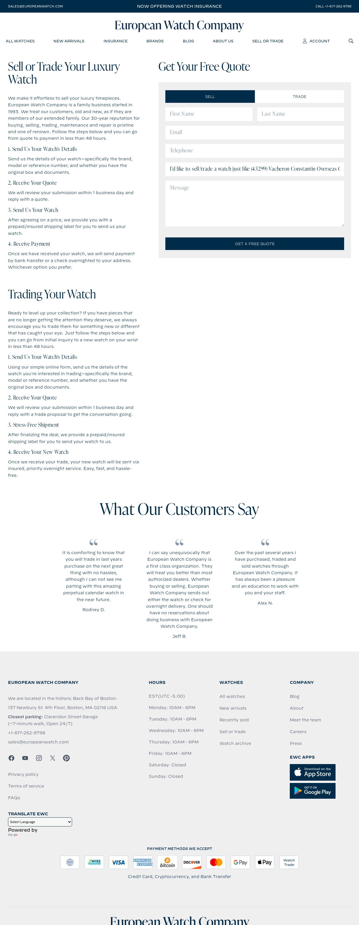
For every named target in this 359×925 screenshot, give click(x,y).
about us (223, 41)
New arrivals (232, 709)
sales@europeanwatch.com (35, 6)
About (297, 709)
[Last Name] (300, 115)
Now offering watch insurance (179, 6)
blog (188, 41)
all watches (20, 41)
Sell (210, 97)
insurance (116, 41)
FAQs (14, 798)
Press (296, 744)
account (316, 41)
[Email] (254, 133)
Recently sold (234, 721)
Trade (299, 97)
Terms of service (26, 787)
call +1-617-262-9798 (333, 6)
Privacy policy (23, 775)
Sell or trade (232, 732)
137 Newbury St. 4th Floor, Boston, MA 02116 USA (62, 708)
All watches (232, 697)
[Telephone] (254, 152)
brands (155, 41)
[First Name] (209, 115)
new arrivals (68, 41)
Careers (298, 732)
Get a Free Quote (255, 245)
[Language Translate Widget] (40, 822)
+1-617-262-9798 (26, 733)
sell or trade (267, 41)
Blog (295, 697)
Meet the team (305, 721)
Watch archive (235, 744)
